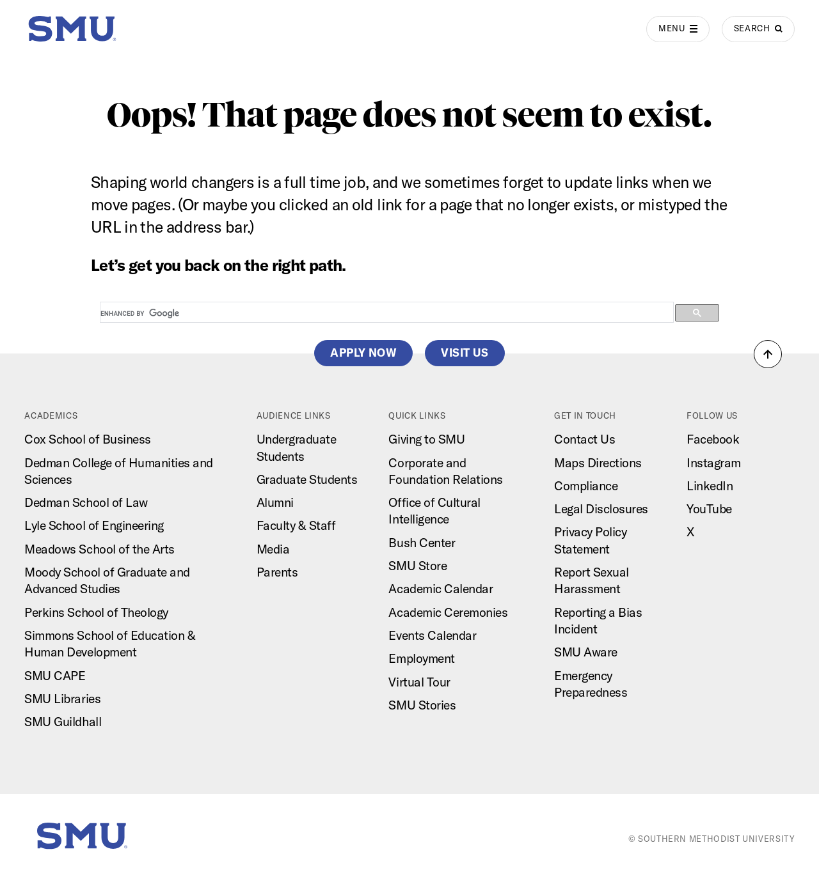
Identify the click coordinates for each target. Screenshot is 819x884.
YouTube (709, 508)
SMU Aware (585, 652)
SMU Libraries (62, 698)
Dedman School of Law (85, 502)
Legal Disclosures (601, 508)
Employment (421, 658)
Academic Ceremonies (447, 612)
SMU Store (417, 565)
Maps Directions (598, 462)
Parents (277, 572)
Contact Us (584, 439)
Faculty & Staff (296, 525)
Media (273, 549)
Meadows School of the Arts (99, 549)
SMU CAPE (54, 675)
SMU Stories (422, 705)
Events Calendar (432, 635)
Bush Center (421, 542)
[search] (385, 313)
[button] (768, 354)
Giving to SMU (426, 439)
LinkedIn (710, 485)
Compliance (585, 485)
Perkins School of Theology (96, 612)
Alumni (275, 502)
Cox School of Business (87, 439)
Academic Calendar (440, 588)
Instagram (714, 462)
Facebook (713, 439)
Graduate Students (307, 479)
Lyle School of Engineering (93, 525)
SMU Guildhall (62, 721)
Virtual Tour (419, 682)
